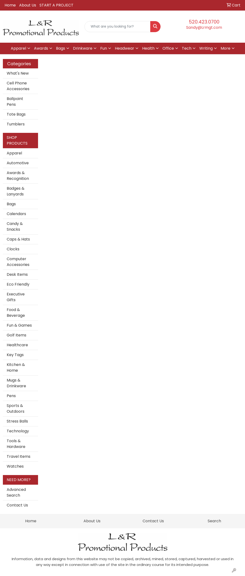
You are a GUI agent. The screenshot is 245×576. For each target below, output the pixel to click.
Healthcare (17, 345)
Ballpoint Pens (15, 101)
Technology (18, 431)
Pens (11, 396)
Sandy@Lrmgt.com (204, 27)
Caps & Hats (18, 239)
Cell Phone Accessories (18, 86)
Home (10, 5)
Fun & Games (19, 325)
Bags (11, 204)
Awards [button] (41, 48)
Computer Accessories (18, 261)
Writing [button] (206, 48)
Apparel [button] (18, 48)
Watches (15, 466)
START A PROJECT (56, 5)
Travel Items (18, 456)
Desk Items (17, 274)
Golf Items (16, 335)
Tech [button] (186, 48)
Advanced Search (16, 492)
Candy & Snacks (15, 226)
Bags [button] (60, 48)
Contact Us (17, 505)
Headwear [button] (124, 48)
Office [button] (168, 48)
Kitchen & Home (16, 367)
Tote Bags (16, 114)
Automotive (18, 163)
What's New (18, 73)
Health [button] (148, 48)
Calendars (16, 214)
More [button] (225, 48)
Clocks (13, 249)
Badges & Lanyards (15, 191)
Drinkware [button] (82, 48)
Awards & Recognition (18, 175)
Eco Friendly (18, 284)
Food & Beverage (16, 312)
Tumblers (16, 124)
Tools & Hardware (16, 443)
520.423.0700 (204, 21)
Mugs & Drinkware (16, 383)
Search (214, 521)
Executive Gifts (16, 297)
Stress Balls (17, 421)
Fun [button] (103, 48)
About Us (27, 5)
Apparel (14, 153)
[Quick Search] (117, 26)
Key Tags (15, 355)
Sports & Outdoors (15, 408)
